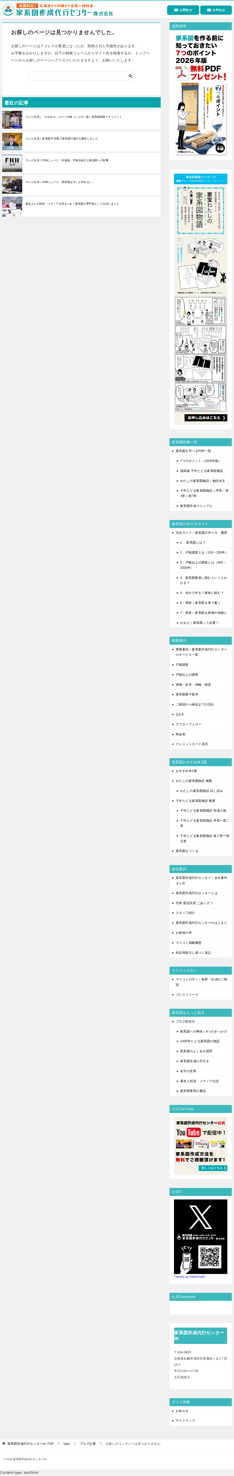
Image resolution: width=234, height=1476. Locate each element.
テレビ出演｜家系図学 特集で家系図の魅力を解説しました (62, 138)
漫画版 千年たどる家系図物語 (201, 471)
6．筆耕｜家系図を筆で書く (200, 603)
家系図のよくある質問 (196, 1051)
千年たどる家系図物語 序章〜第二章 (205, 823)
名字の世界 (188, 1071)
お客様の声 (184, 932)
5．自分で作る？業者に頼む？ (202, 593)
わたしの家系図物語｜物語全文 (202, 481)
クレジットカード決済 (192, 744)
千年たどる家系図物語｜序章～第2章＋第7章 (204, 493)
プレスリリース (187, 994)
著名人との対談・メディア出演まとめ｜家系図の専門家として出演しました (72, 203)
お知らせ (182, 1411)
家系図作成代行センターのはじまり (201, 922)
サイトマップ (185, 1420)
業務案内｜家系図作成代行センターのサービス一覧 (201, 652)
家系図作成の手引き (194, 1061)
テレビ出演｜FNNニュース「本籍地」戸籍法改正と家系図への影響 (67, 160)
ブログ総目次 (185, 1021)
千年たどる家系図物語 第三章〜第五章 (205, 838)
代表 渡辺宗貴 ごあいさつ (194, 903)
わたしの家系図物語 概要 (194, 781)
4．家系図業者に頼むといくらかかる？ (203, 580)
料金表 (180, 734)
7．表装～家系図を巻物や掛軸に (203, 612)
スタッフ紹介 (185, 913)
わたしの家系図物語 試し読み (201, 791)
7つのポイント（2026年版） (201, 461)
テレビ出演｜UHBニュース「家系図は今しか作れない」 (60, 182)
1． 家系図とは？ (193, 542)
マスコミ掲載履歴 (189, 942)
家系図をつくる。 (189, 851)
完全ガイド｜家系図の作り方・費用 (201, 532)
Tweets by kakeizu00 (189, 1276)
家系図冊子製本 (187, 694)
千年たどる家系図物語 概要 (195, 801)
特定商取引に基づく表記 (193, 952)
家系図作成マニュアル (196, 506)
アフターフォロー (189, 724)
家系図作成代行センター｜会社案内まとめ (201, 880)
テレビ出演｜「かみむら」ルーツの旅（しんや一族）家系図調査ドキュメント (74, 116)
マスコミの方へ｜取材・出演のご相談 (201, 981)
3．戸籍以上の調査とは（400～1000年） (203, 565)
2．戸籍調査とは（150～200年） (204, 552)
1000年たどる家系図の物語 (200, 1041)
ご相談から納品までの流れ (195, 704)
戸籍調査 (182, 664)
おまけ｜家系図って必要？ (199, 622)
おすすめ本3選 (186, 771)
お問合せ (183, 10)
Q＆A (180, 714)
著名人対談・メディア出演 (199, 1081)
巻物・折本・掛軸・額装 (193, 684)
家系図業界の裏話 (193, 1091)
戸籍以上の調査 (187, 674)
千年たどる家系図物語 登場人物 (203, 810)
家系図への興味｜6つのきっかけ (203, 1031)
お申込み (216, 10)
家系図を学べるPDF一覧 (193, 451)
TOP (31, 1443)
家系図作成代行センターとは (197, 893)
